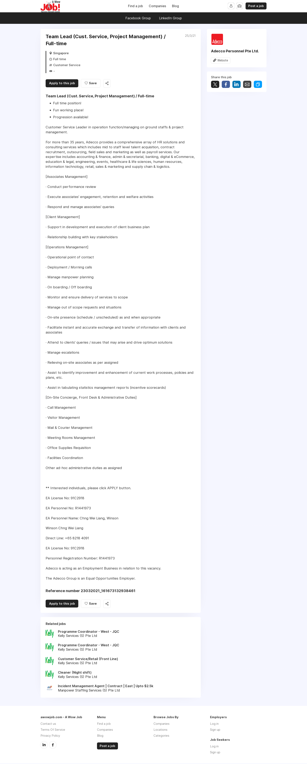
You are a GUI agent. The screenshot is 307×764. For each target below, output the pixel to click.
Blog (175, 6)
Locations (160, 730)
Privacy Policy (50, 736)
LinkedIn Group (170, 18)
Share (226, 84)
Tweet (215, 84)
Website (222, 60)
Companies (157, 6)
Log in (214, 724)
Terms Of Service (52, 730)
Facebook (52, 745)
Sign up (215, 730)
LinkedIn (43, 745)
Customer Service (66, 65)
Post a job (256, 6)
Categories (161, 736)
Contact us (48, 724)
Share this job (108, 84)
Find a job (135, 6)
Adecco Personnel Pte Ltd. (235, 51)
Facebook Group (138, 18)
